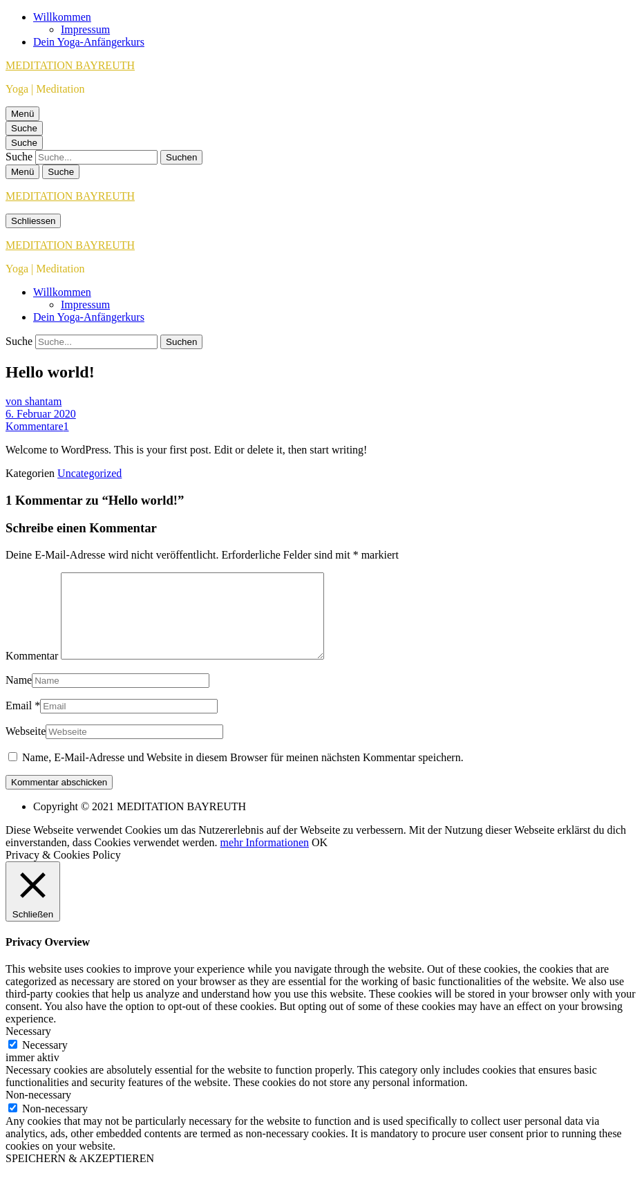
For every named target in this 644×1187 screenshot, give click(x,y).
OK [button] (320, 859)
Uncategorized (89, 473)
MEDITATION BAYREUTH (70, 65)
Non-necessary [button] (38, 1111)
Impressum (85, 29)
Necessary (45, 1061)
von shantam (33, 401)
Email (19, 722)
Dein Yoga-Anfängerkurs (88, 42)
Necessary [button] (28, 1048)
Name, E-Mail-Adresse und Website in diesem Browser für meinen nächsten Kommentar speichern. (243, 774)
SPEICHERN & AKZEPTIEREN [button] (80, 1175)
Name (19, 696)
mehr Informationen (264, 859)
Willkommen (62, 17)
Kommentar (32, 672)
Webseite (26, 748)
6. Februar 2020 (41, 414)
